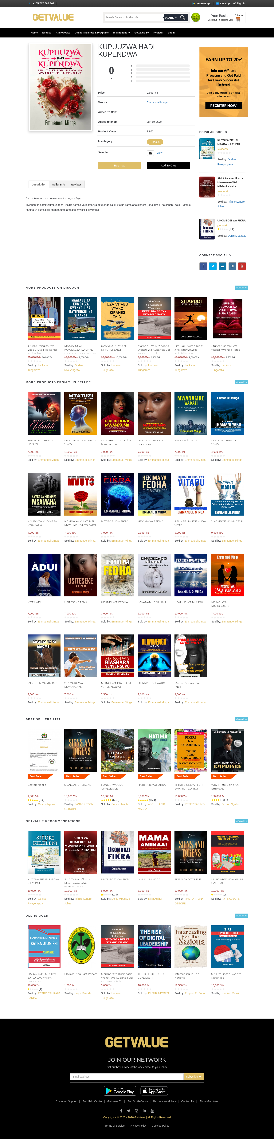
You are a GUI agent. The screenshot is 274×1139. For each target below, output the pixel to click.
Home (34, 32)
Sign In (239, 3)
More (170, 17)
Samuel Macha (120, 804)
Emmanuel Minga (157, 102)
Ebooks (46, 32)
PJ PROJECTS (231, 898)
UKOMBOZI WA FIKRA (231, 220)
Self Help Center (92, 1101)
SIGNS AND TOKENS (77, 784)
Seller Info (58, 184)
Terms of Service (115, 1125)
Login (171, 32)
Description (39, 184)
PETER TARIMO (195, 804)
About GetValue (209, 1101)
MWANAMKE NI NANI (152, 602)
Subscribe (193, 1076)
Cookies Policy (160, 1125)
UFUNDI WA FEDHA (114, 602)
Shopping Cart (226, 20)
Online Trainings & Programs (92, 32)
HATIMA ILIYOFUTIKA (152, 784)
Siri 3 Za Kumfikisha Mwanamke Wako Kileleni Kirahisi (230, 182)
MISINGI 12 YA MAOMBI (43, 683)
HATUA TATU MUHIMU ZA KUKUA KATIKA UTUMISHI (42, 977)
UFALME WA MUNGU (188, 602)
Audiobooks (63, 32)
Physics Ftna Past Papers (80, 974)
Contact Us (187, 1101)
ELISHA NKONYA (158, 993)
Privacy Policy (138, 1125)
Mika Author (155, 898)
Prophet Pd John (195, 993)
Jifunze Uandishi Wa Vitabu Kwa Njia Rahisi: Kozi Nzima (42, 349)
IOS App (223, 3)
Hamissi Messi (230, 993)
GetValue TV (142, 32)
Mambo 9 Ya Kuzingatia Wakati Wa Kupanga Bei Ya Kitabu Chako (154, 349)
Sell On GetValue (138, 1101)
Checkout (212, 20)
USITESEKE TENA (75, 602)
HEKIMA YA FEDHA (150, 521)
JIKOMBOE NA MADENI (227, 521)
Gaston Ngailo (37, 784)
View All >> (241, 287)
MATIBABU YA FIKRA (115, 521)
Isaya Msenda (83, 993)
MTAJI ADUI (35, 602)
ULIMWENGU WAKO (151, 683)
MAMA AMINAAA (149, 879)
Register (158, 32)
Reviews (76, 184)
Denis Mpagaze (237, 235)
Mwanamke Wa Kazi (187, 440)
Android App (201, 3)
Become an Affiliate (164, 1101)
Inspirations (121, 32)
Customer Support (66, 1101)
